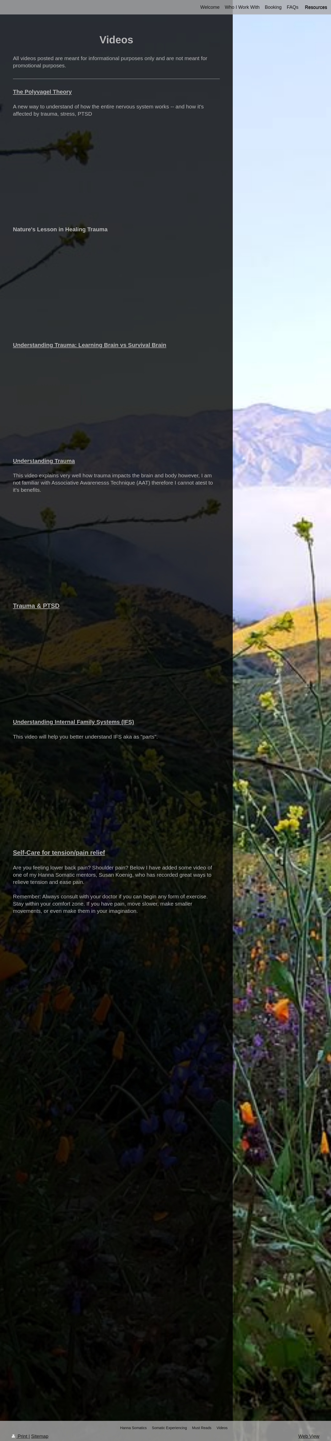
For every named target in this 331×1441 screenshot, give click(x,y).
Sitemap (39, 1436)
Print (20, 1436)
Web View (308, 1436)
